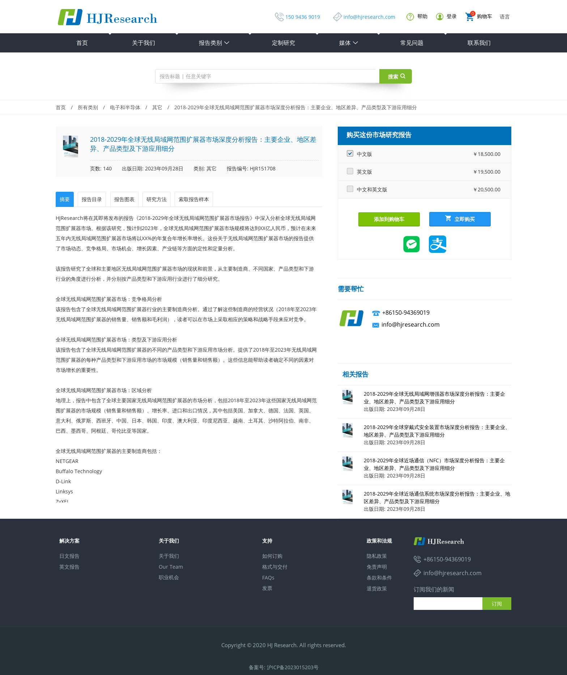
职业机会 (169, 577)
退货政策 (377, 588)
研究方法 (156, 199)
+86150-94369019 (406, 313)
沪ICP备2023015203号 (293, 667)
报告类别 (214, 43)
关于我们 (143, 43)
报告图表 (124, 199)
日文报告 (69, 555)
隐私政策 (377, 555)
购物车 (478, 17)
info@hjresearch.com (369, 16)
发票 (267, 588)
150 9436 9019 (302, 16)
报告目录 (92, 199)
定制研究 (283, 43)
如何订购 (272, 555)
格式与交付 (274, 566)
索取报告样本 (194, 199)
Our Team (171, 566)
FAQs (268, 577)
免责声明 (377, 566)
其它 (157, 107)
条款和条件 (379, 577)
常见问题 (411, 43)
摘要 (65, 199)
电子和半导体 (125, 107)
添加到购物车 (389, 219)
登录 (446, 16)
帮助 (416, 17)
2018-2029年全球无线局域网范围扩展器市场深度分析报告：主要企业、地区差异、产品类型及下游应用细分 (295, 107)
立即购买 (460, 218)
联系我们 (479, 43)
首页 (82, 43)
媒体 (349, 43)
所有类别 (88, 107)
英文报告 (69, 566)
